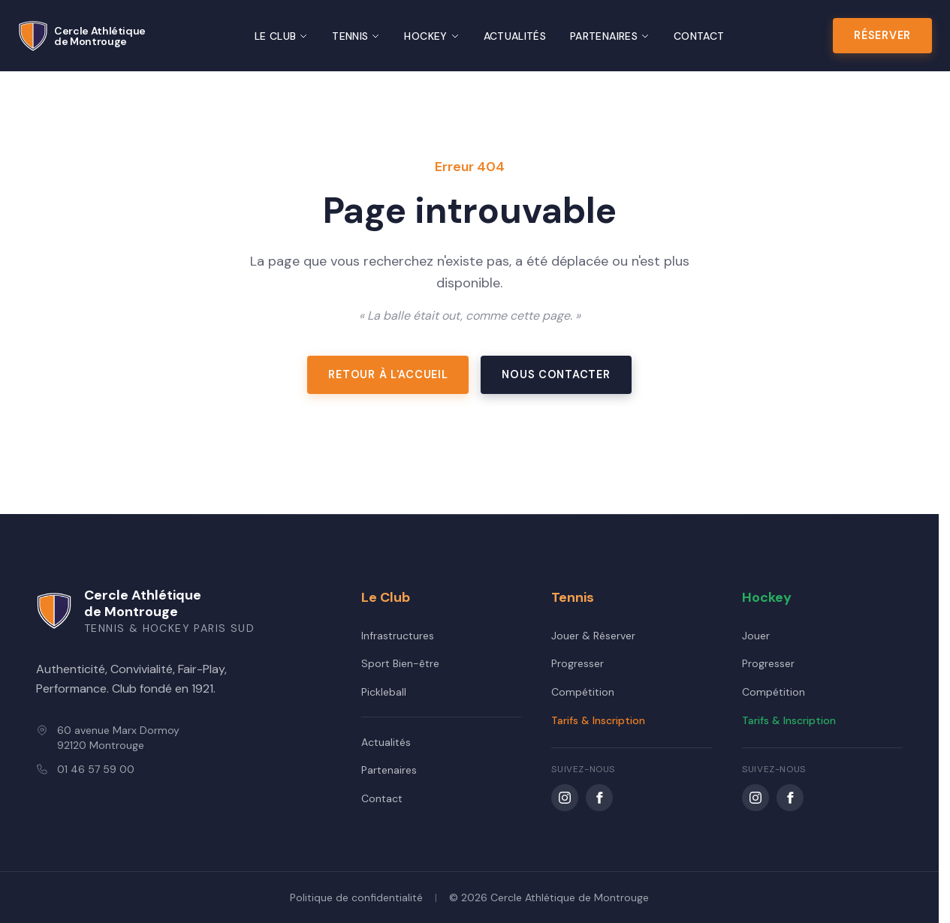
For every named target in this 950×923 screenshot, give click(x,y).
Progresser (577, 663)
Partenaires (610, 36)
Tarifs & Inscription (598, 720)
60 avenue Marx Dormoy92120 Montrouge (118, 737)
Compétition (582, 692)
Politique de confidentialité (356, 897)
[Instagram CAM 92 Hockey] (755, 797)
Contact (699, 36)
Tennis (356, 36)
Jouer (756, 635)
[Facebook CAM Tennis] (599, 797)
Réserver (882, 35)
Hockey (431, 36)
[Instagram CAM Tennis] (564, 797)
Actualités (515, 36)
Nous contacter (556, 375)
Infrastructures (397, 635)
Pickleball (383, 692)
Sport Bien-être (400, 663)
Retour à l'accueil (388, 375)
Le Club (281, 36)
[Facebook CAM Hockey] (790, 797)
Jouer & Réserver (593, 635)
